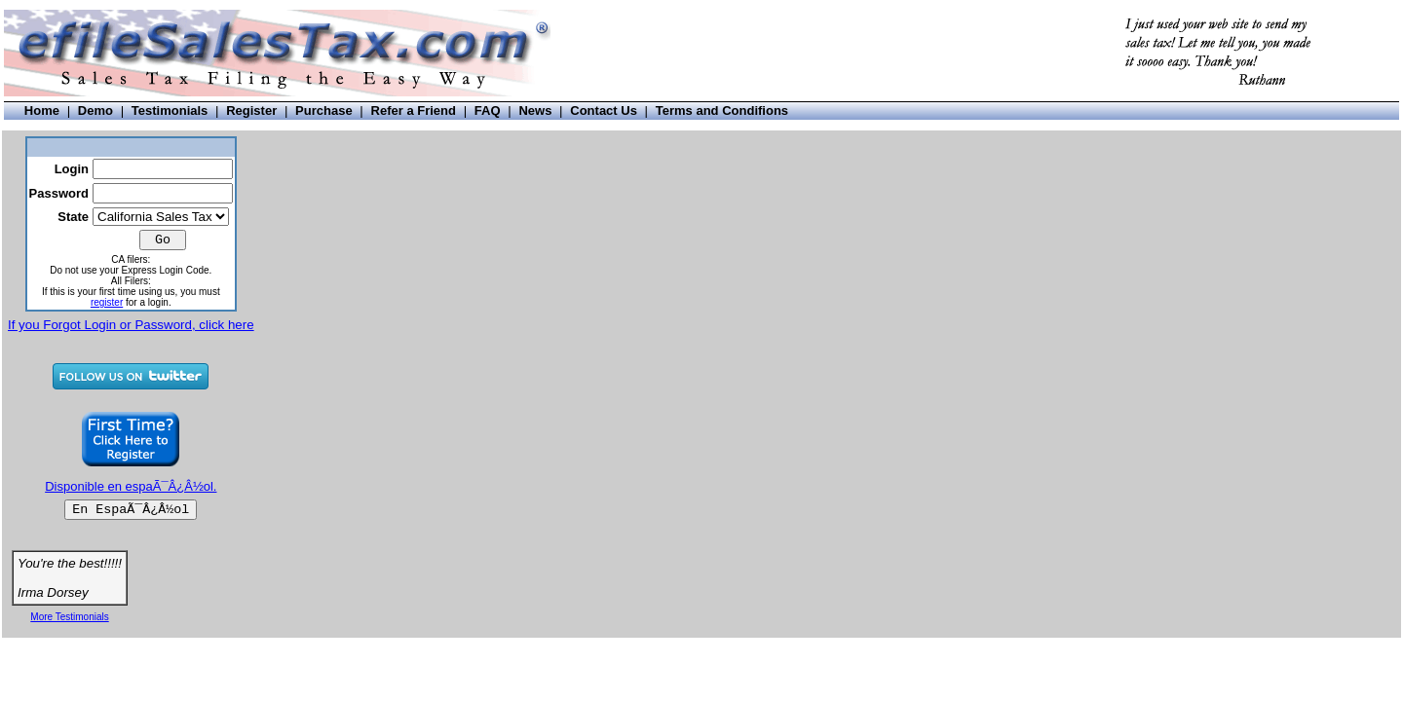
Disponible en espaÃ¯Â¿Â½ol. (130, 486)
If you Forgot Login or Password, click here (131, 324)
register (107, 302)
